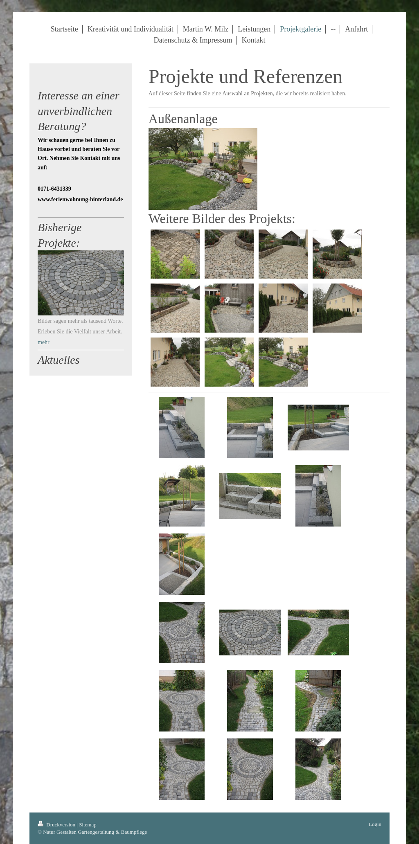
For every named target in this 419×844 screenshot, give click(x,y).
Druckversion (57, 824)
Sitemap (88, 824)
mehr (44, 342)
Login (375, 824)
